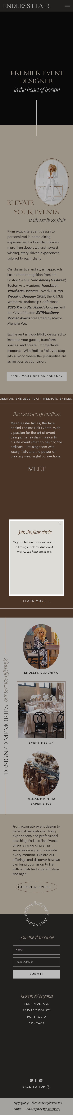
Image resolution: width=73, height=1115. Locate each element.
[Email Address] (36, 962)
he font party (52, 1108)
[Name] (36, 949)
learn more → (36, 601)
